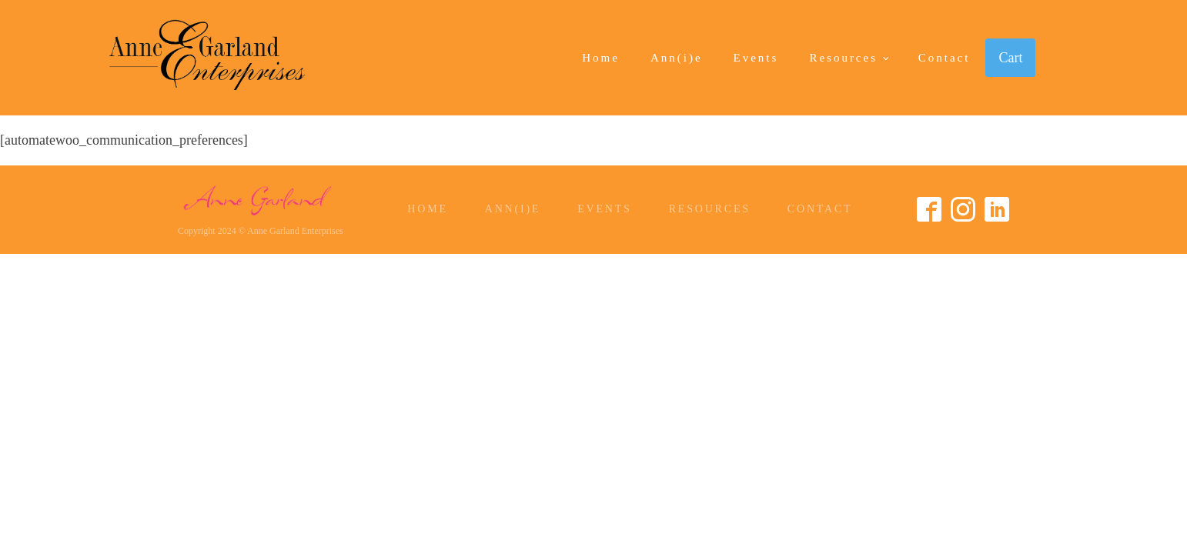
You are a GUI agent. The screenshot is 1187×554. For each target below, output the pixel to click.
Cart (1010, 57)
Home (601, 58)
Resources (843, 58)
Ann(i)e (676, 58)
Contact (944, 58)
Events (756, 58)
